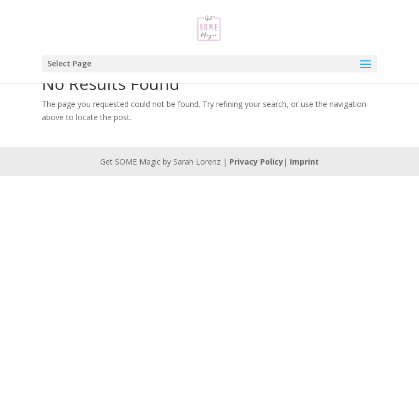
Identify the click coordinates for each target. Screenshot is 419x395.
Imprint (304, 161)
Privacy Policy (256, 161)
